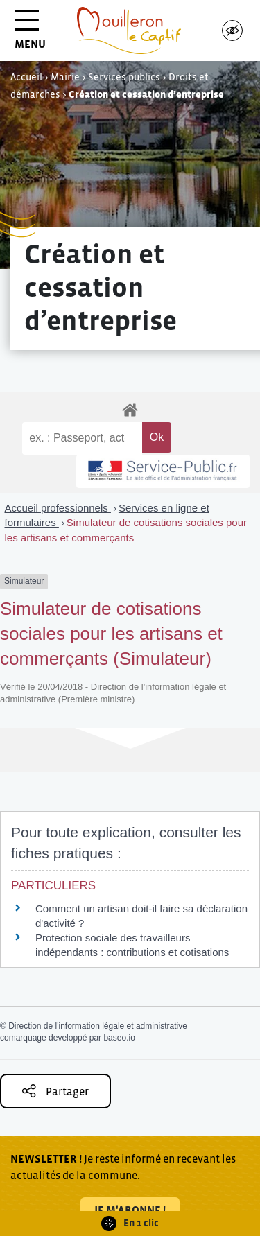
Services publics (124, 76)
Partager (55, 1090)
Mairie (65, 76)
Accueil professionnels (58, 508)
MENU (30, 34)
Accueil (26, 76)
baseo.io (119, 1038)
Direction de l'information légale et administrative (97, 1026)
